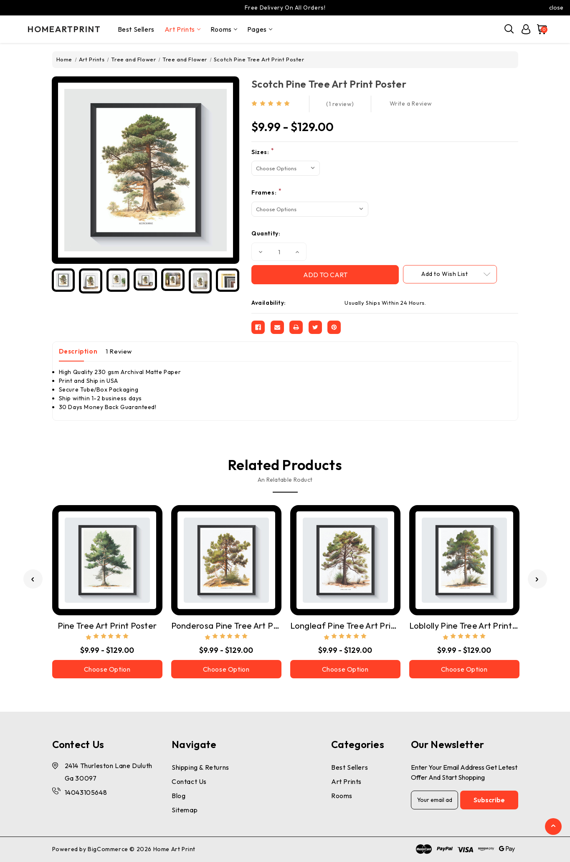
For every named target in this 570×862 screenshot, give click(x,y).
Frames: (266, 192)
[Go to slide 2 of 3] (537, 579)
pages (259, 29)
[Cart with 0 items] (539, 29)
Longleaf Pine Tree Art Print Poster (345, 625)
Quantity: (265, 233)
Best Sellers (136, 29)
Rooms (223, 29)
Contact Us (189, 781)
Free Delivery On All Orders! (285, 7)
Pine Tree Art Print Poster (107, 625)
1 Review (119, 351)
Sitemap (185, 810)
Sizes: (262, 152)
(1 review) (340, 104)
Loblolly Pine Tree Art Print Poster (464, 625)
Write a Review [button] (411, 103)
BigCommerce (108, 849)
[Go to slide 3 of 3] (33, 579)
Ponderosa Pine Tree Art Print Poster (226, 625)
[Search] (509, 29)
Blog (178, 795)
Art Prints (182, 29)
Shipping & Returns (200, 767)
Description (78, 351)
